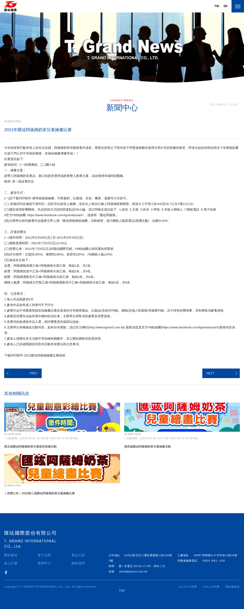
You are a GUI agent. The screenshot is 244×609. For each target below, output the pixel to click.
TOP (122, 590)
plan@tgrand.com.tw (133, 571)
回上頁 (234, 104)
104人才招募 (211, 586)
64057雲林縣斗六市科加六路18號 (215, 555)
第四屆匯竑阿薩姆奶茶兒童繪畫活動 (147, 446)
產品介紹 (78, 555)
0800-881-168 (214, 560)
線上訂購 (11, 563)
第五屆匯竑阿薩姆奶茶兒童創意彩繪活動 (30, 446)
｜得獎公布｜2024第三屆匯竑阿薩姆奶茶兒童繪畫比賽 (39, 493)
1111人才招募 (188, 586)
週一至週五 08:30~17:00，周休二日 (142, 566)
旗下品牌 (44, 555)
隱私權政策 (232, 586)
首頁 (212, 104)
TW (216, 6)
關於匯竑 (11, 555)
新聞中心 (44, 563)
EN (225, 6)
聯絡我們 (78, 563)
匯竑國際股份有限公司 (30, 533)
